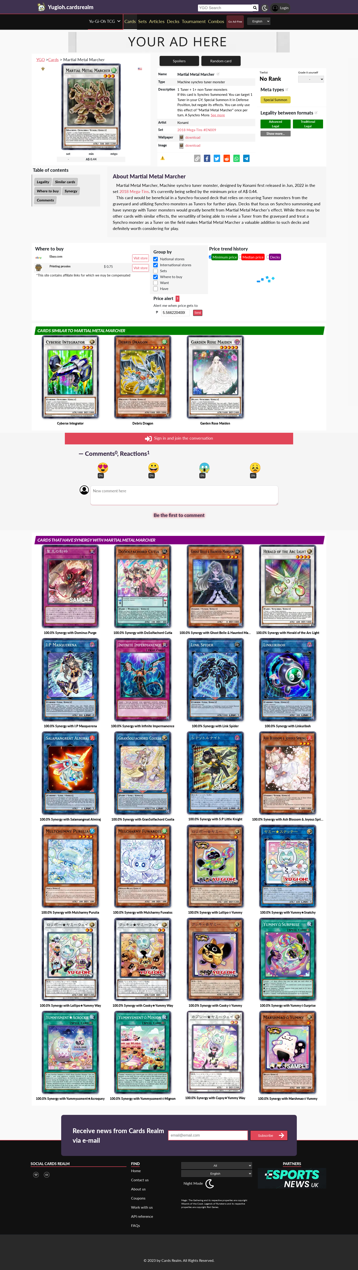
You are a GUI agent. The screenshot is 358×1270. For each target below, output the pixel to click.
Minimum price (225, 257)
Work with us (142, 1207)
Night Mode (193, 1183)
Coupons (138, 1198)
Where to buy (48, 191)
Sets (163, 271)
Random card (221, 61)
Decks (275, 257)
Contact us (140, 1180)
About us (138, 1189)
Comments (45, 200)
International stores (175, 265)
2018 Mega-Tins (134, 191)
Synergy (70, 191)
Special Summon (275, 100)
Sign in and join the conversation (179, 438)
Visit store (140, 258)
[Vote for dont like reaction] (255, 468)
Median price (252, 257)
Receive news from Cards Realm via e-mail (118, 1135)
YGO (40, 59)
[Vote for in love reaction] (103, 468)
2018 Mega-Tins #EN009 (196, 130)
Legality (43, 182)
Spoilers (179, 61)
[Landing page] (41, 6)
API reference (142, 1216)
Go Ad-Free (235, 21)
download (192, 137)
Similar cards (65, 182)
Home (136, 1170)
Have (164, 288)
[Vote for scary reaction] (204, 468)
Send (198, 312)
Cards (53, 59)
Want (164, 282)
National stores (172, 259)
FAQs (135, 1225)
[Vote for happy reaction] (153, 468)
